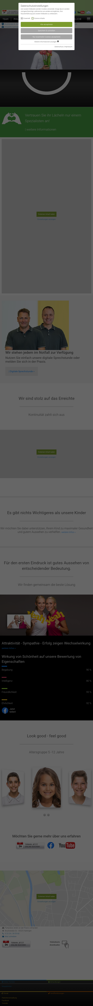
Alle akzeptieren (46, 24)
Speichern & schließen (46, 31)
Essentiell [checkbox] (27, 18)
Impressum (68, 47)
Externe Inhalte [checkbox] (39, 18)
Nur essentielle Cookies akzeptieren (46, 37)
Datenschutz (59, 47)
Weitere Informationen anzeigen (46, 42)
